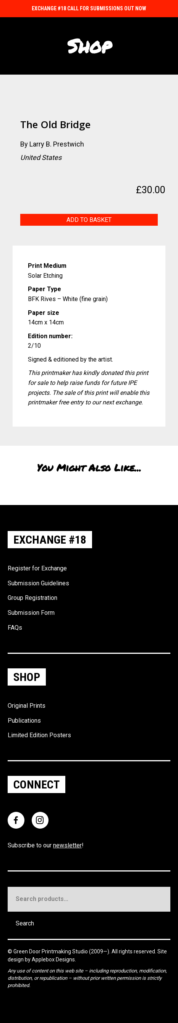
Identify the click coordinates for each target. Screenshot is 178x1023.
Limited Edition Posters (39, 735)
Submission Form (31, 612)
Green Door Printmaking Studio (51, 951)
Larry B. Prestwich (56, 144)
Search (25, 923)
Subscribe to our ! (46, 845)
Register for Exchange (37, 568)
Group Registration (32, 597)
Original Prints (26, 705)
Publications (24, 720)
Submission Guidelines (38, 583)
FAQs (15, 627)
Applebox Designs (53, 959)
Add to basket (89, 219)
